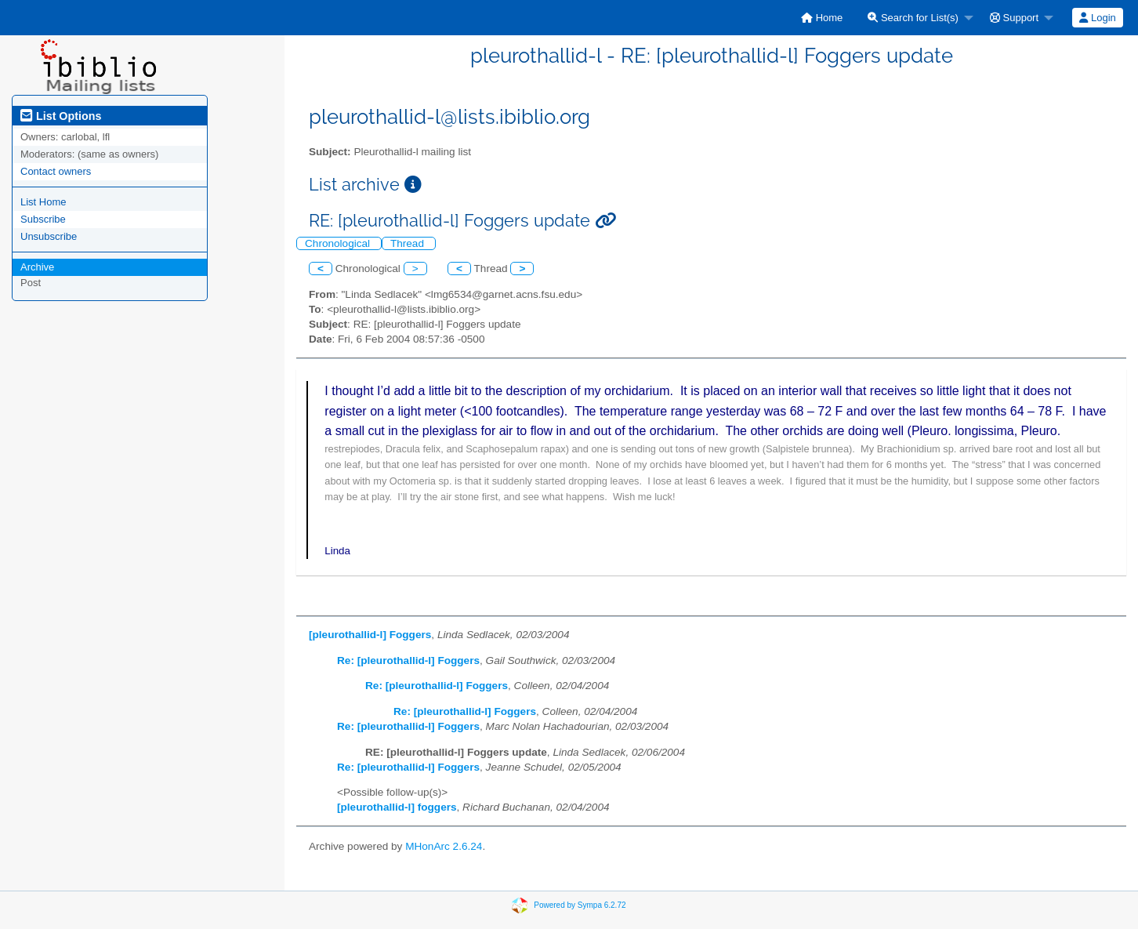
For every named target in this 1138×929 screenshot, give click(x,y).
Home (822, 18)
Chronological (339, 243)
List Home (43, 202)
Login (1097, 18)
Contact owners (55, 171)
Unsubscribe (48, 236)
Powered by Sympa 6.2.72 (579, 905)
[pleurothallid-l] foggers (397, 807)
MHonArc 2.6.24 (443, 846)
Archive (37, 267)
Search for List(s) (913, 18)
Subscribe (43, 219)
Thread (408, 243)
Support (1014, 18)
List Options (60, 116)
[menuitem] (821, 17)
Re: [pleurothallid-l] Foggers (408, 660)
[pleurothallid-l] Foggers (370, 635)
